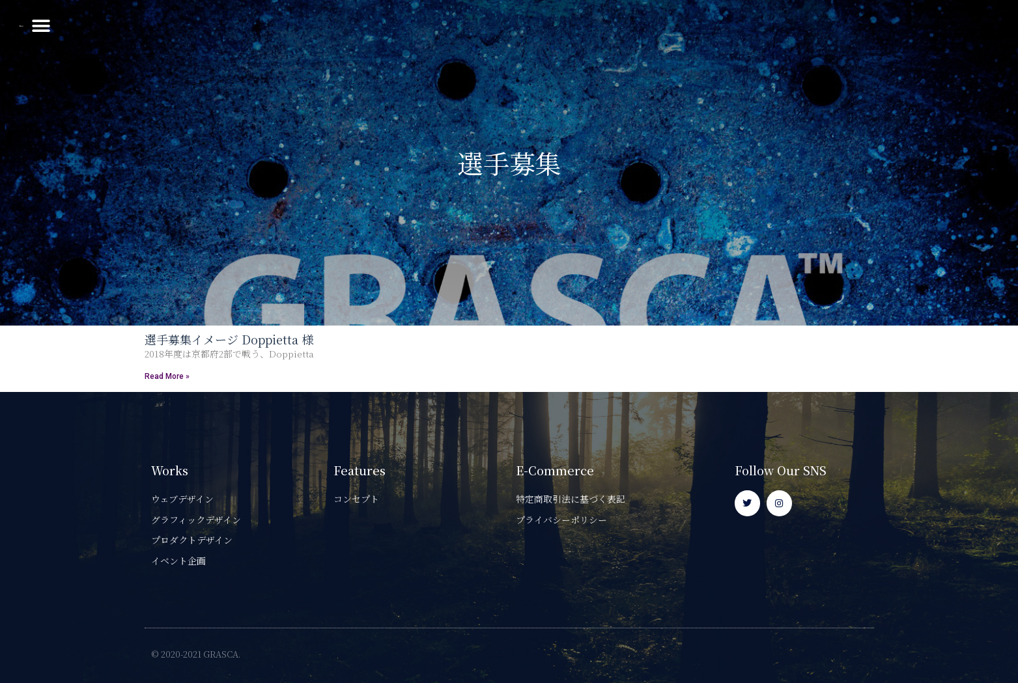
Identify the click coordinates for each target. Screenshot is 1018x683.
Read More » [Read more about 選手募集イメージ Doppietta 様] (167, 376)
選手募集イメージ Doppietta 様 (229, 339)
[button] (983, 26)
